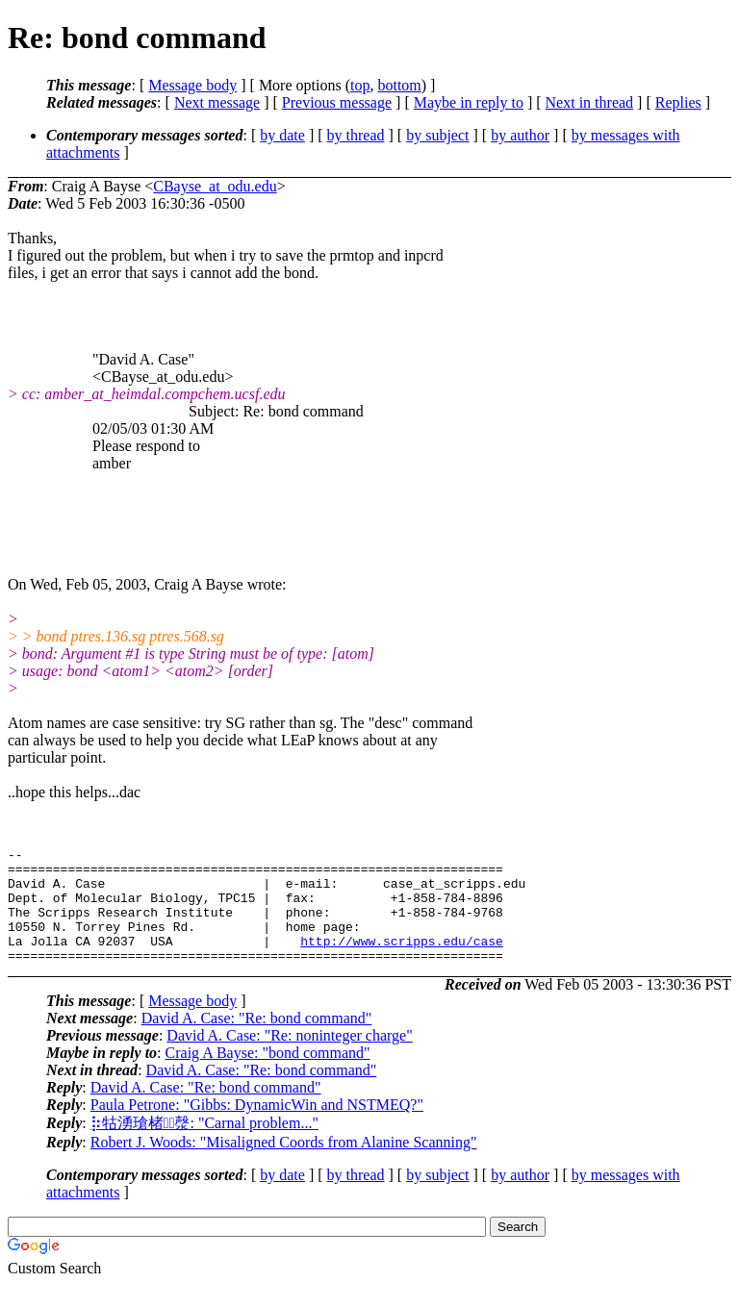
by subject (437, 135)
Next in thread (590, 102)
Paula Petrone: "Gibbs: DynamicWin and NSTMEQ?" (256, 1127)
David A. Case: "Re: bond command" (256, 1041)
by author (520, 135)
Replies (678, 102)
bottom (398, 85)
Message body (192, 85)
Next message (217, 102)
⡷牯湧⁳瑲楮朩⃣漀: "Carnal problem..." (204, 1146)
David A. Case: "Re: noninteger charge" (289, 1058)
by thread (356, 135)
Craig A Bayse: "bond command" (268, 1076)
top (360, 85)
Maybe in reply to (468, 102)
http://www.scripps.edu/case (401, 960)
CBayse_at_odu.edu (214, 186)
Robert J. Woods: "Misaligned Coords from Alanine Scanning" (283, 1165)
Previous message (337, 102)
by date (282, 135)
